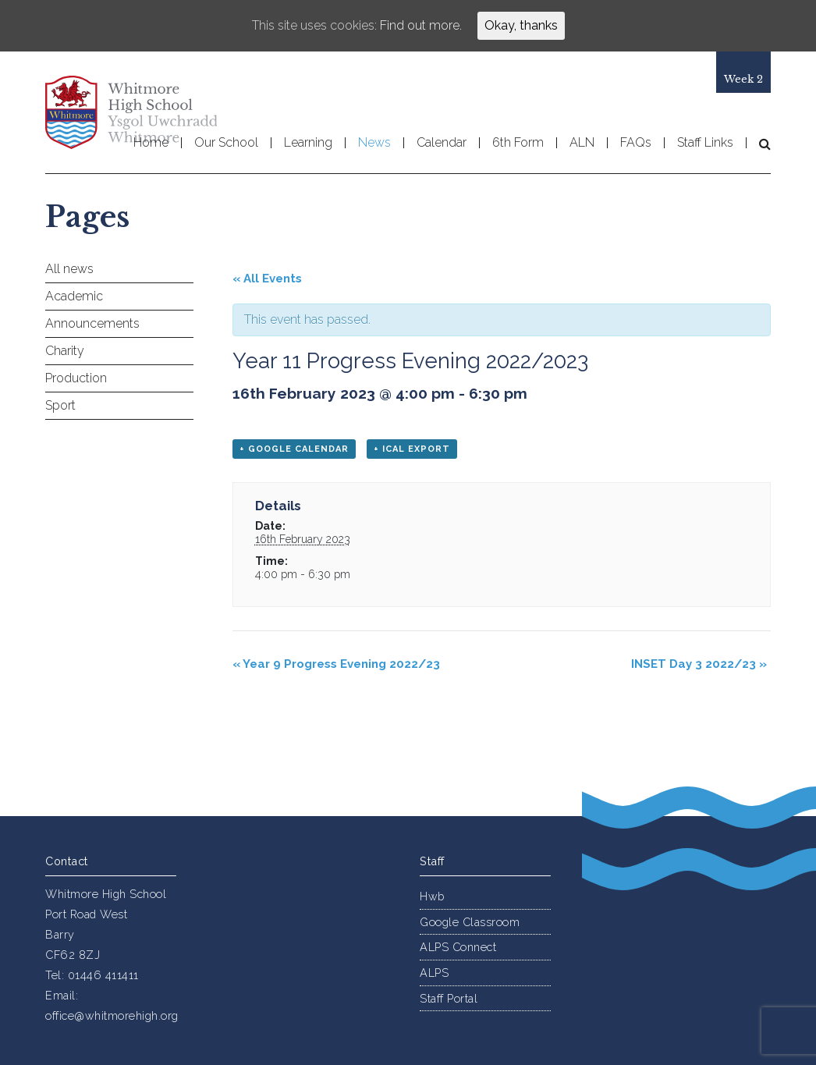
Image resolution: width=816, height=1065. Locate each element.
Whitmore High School (131, 112)
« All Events (267, 279)
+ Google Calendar (294, 449)
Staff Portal (448, 998)
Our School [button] (226, 142)
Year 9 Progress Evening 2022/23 (336, 664)
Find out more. (421, 25)
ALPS (434, 972)
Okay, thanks (521, 25)
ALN (581, 142)
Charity (64, 350)
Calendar (442, 142)
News (374, 142)
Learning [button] (308, 142)
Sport (60, 405)
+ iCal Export (412, 449)
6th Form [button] (518, 142)
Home (151, 142)
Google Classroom (470, 921)
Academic (74, 296)
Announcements (92, 323)
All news (69, 268)
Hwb (432, 896)
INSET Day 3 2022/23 (699, 664)
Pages (87, 217)
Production (76, 378)
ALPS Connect (458, 946)
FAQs (635, 142)
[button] (759, 143)
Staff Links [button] (705, 142)
